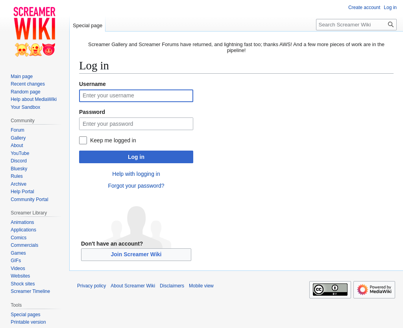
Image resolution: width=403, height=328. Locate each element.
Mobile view (201, 286)
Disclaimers (172, 286)
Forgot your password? (136, 186)
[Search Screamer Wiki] (356, 24)
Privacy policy (91, 286)
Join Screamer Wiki (136, 254)
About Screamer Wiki (133, 286)
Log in (136, 157)
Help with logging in (136, 174)
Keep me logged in (113, 140)
